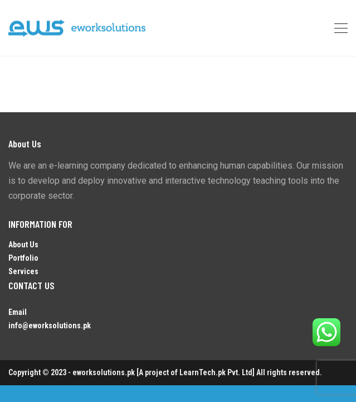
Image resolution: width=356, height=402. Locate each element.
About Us (23, 244)
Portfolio (23, 257)
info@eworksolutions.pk (49, 325)
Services (23, 271)
